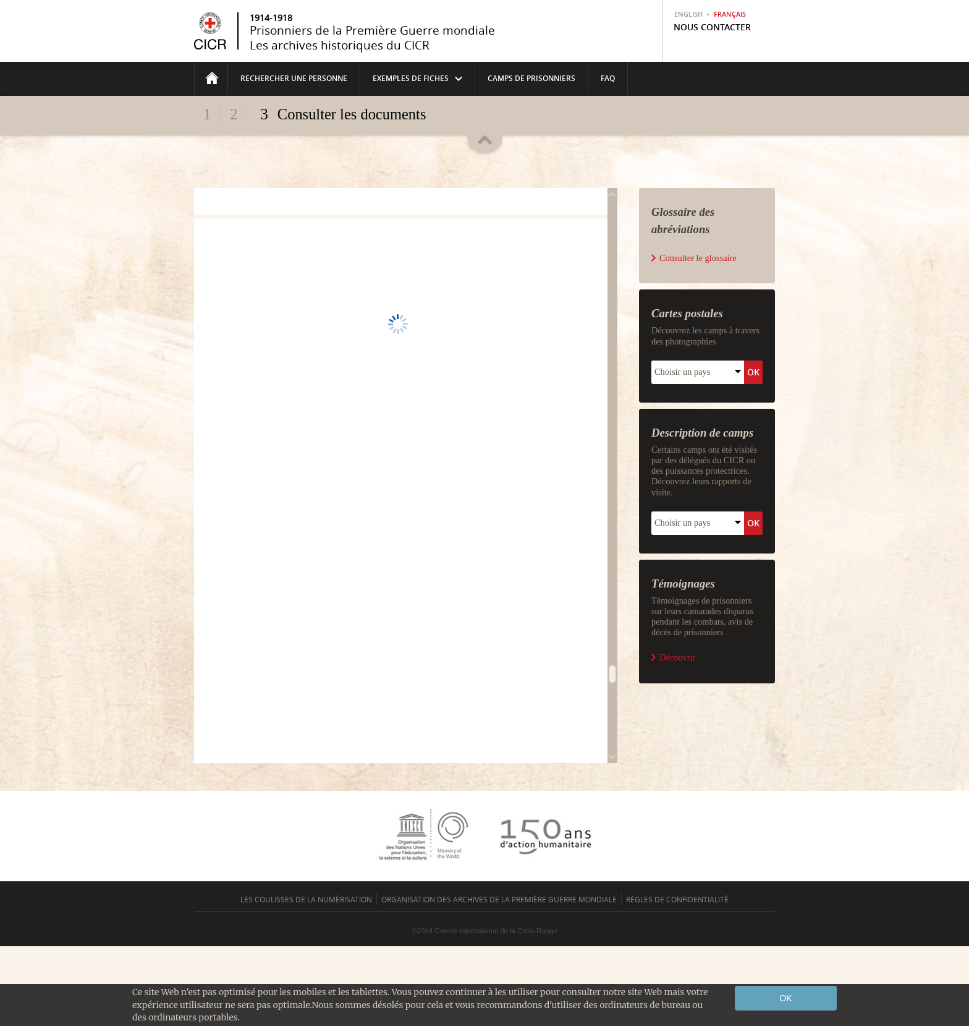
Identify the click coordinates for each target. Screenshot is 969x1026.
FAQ (608, 78)
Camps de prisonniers (531, 78)
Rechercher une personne (293, 78)
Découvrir (677, 811)
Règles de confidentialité (677, 979)
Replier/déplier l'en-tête (485, 137)
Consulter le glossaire (698, 411)
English (688, 14)
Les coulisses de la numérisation (306, 979)
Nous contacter (712, 27)
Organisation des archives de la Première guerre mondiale (499, 979)
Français (730, 14)
